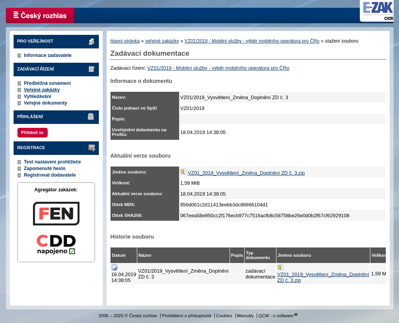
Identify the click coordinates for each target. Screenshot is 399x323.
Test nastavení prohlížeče (52, 162)
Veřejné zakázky (42, 90)
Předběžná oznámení (47, 83)
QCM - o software (276, 315)
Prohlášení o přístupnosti (186, 315)
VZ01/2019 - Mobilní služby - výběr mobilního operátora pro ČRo (252, 41)
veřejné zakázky (162, 41)
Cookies (224, 315)
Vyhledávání (38, 96)
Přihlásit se (32, 132)
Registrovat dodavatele (50, 175)
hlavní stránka (125, 41)
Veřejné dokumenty (45, 103)
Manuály (245, 315)
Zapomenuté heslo (45, 168)
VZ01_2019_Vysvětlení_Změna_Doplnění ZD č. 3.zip (246, 173)
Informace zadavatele (48, 55)
